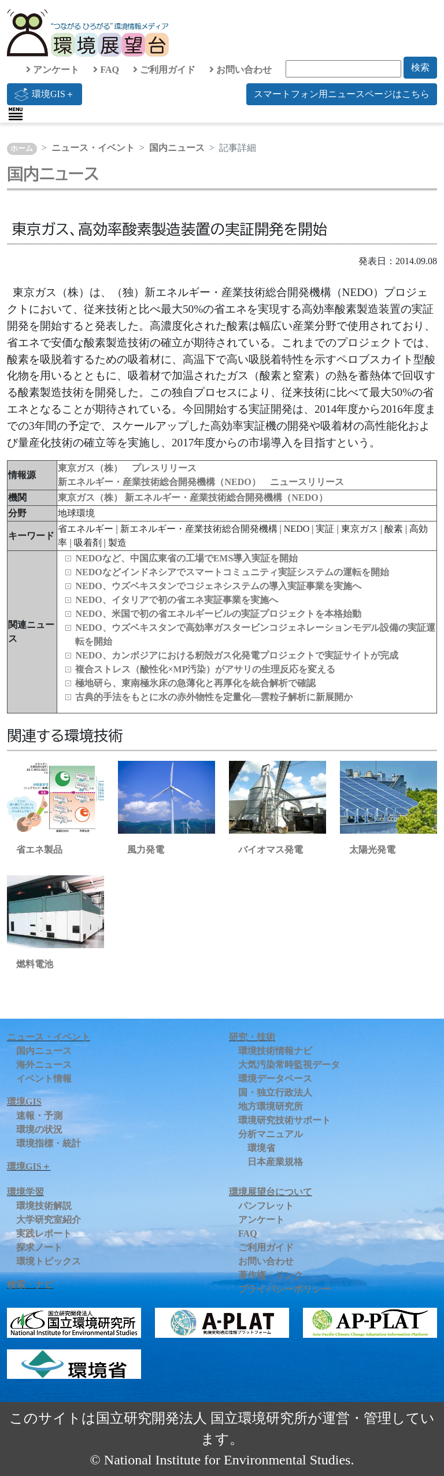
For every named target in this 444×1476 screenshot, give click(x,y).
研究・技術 (252, 1037)
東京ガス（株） (91, 497)
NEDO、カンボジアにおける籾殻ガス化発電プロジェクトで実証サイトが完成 (236, 655)
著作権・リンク (270, 1275)
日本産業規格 (275, 1162)
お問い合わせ (240, 70)
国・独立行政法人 (275, 1092)
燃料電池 (34, 964)
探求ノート (39, 1247)
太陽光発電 (372, 849)
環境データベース (275, 1078)
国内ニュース (177, 148)
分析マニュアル (270, 1134)
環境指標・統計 (48, 1143)
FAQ (106, 70)
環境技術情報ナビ (275, 1051)
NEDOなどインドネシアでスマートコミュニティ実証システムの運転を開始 (231, 572)
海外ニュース (44, 1065)
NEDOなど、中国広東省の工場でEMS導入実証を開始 (186, 558)
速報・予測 (39, 1115)
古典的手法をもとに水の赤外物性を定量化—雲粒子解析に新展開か (214, 697)
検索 (420, 67)
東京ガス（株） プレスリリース (127, 468)
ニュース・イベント (93, 148)
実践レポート (44, 1233)
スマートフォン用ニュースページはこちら (342, 94)
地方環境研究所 (270, 1106)
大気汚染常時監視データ (289, 1065)
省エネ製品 (39, 849)
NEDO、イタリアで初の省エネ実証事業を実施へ (176, 600)
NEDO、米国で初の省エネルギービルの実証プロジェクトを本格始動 (218, 614)
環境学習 (25, 1192)
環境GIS (24, 1102)
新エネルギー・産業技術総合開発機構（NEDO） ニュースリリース (200, 482)
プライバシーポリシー (284, 1289)
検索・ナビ (30, 1284)
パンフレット (266, 1206)
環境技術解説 (44, 1206)
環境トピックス (48, 1261)
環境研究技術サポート (284, 1120)
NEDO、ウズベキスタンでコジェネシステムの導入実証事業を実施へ (218, 586)
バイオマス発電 (270, 849)
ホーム (21, 149)
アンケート (52, 70)
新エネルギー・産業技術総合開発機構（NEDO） (226, 497)
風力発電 (145, 849)
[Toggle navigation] (15, 114)
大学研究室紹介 (48, 1220)
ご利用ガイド (164, 70)
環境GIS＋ (44, 94)
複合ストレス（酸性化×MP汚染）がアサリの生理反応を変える (205, 669)
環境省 (261, 1148)
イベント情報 (44, 1078)
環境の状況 (39, 1129)
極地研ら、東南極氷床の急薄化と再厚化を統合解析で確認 (195, 683)
